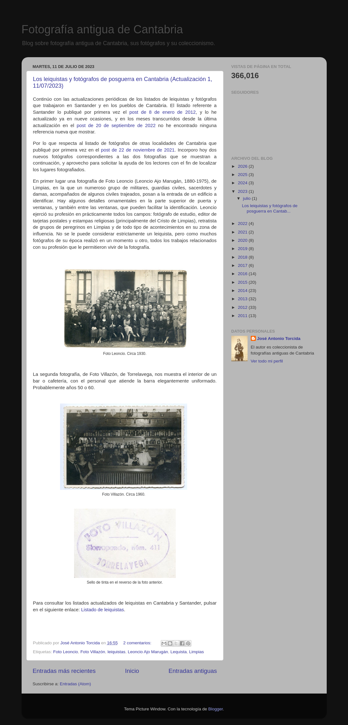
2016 (243, 273)
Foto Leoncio (65, 651)
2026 (243, 166)
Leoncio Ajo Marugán (148, 651)
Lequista (178, 651)
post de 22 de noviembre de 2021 (138, 149)
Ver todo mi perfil (267, 361)
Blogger (215, 709)
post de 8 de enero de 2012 (162, 112)
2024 (243, 182)
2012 (243, 307)
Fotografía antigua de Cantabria (102, 29)
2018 (243, 257)
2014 (243, 290)
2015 (243, 282)
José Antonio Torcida (279, 338)
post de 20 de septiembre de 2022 (116, 125)
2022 (243, 223)
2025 (243, 174)
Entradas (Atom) (75, 683)
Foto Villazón (92, 651)
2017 (243, 265)
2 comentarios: (138, 642)
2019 (243, 248)
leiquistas (116, 651)
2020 (243, 240)
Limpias (196, 651)
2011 (243, 315)
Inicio (132, 670)
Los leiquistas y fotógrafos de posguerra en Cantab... (269, 208)
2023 (243, 191)
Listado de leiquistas (102, 609)
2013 (243, 298)
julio (247, 198)
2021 (243, 232)
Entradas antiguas (192, 670)
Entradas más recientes (64, 670)
